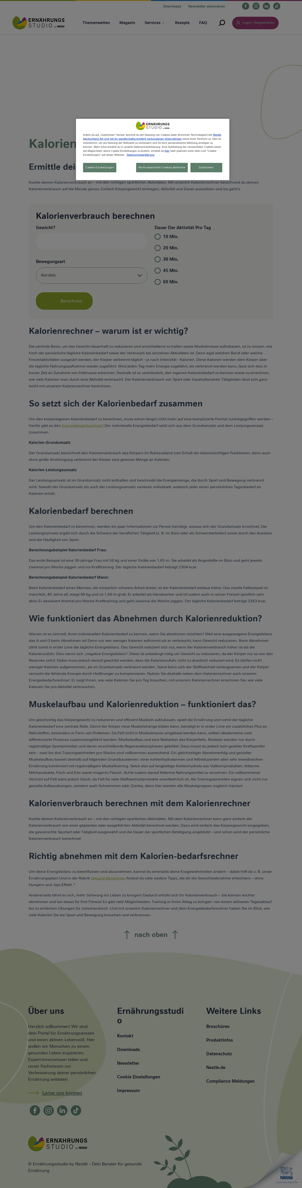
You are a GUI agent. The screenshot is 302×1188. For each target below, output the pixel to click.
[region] (152, 150)
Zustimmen (206, 167)
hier (167, 151)
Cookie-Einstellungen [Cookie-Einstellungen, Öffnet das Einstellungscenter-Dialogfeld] (99, 167)
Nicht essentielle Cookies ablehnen (160, 167)
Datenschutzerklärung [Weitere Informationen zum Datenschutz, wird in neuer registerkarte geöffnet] (141, 155)
